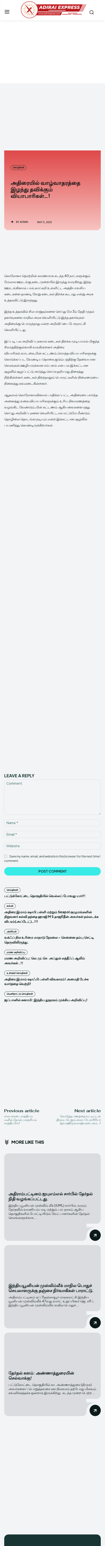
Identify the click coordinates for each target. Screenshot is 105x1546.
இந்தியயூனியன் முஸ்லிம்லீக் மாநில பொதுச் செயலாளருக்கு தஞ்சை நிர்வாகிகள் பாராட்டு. (51, 1167)
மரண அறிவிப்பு (16, 831)
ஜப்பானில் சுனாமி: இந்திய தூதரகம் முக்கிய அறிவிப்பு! (45, 879)
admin (24, 222)
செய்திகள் (18, 167)
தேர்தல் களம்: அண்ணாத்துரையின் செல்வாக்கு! (41, 1254)
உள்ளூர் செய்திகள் (17, 852)
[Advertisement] (52, 51)
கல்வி (10, 785)
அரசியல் (12, 810)
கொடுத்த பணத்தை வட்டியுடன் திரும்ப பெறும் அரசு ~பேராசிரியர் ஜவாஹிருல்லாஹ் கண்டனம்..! (78, 998)
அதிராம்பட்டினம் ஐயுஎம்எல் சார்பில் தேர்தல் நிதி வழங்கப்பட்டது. (50, 1075)
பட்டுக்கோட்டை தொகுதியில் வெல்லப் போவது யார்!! (44, 775)
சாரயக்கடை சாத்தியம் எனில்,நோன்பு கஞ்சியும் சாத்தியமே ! (20, 998)
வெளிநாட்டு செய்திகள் (20, 873)
